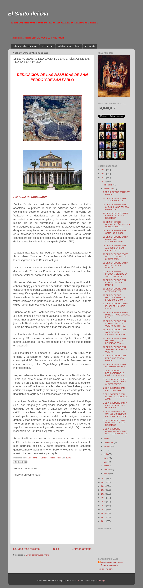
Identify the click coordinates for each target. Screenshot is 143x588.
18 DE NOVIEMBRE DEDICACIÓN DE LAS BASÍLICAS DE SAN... (114, 297)
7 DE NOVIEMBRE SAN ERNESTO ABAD (114, 389)
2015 (103, 505)
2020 (103, 486)
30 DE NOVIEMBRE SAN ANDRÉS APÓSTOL (114, 199)
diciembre (108, 185)
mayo (106, 458)
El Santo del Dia (28, 14)
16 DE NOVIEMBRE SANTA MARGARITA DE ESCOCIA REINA (116, 314)
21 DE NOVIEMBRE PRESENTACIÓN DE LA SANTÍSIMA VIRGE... (115, 273)
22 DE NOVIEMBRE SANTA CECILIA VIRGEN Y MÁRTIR (115, 265)
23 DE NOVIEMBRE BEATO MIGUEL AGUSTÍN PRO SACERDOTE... (115, 256)
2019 (103, 490)
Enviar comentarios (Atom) (37, 555)
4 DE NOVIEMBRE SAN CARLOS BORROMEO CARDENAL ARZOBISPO (115, 413)
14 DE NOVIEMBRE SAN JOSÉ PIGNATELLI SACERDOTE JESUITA (114, 332)
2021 (103, 482)
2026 (103, 170)
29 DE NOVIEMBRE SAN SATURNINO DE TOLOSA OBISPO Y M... (116, 206)
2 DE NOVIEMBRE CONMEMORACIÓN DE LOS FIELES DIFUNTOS (115, 431)
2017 (103, 498)
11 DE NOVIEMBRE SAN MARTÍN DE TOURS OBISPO (114, 358)
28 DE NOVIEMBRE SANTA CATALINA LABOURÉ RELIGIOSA (115, 215)
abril (106, 462)
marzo (107, 466)
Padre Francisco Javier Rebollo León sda (112, 563)
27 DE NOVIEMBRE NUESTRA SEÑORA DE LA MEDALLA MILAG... (116, 224)
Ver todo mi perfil (105, 569)
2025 (103, 174)
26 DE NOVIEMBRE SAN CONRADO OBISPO (114, 231)
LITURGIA (47, 46)
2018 (103, 494)
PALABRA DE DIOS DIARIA (30, 197)
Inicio (56, 548)
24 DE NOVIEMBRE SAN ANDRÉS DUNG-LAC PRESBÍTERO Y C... (114, 247)
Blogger (102, 580)
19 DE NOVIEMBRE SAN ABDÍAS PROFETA (114, 290)
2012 (103, 517)
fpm (77, 580)
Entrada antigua (81, 548)
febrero (107, 469)
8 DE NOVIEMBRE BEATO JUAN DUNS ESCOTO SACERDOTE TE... (115, 381)
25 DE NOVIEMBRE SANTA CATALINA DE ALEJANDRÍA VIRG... (115, 239)
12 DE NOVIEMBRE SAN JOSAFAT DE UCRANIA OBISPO (115, 349)
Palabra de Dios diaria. (69, 46)
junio (106, 454)
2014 (103, 509)
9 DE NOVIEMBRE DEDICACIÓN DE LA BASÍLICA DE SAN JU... (115, 373)
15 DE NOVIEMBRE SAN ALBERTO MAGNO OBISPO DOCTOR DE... (115, 323)
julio (106, 450)
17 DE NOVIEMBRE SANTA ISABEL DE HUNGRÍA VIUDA (115, 306)
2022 (103, 478)
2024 (103, 177)
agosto (107, 446)
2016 (103, 502)
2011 (103, 521)
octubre (107, 438)
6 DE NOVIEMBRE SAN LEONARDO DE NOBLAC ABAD (116, 396)
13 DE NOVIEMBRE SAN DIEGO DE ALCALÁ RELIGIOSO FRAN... (114, 340)
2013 (103, 513)
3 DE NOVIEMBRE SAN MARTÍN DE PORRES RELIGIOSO (114, 422)
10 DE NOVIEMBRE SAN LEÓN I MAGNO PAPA (114, 365)
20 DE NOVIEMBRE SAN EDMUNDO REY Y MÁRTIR (114, 282)
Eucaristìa (90, 46)
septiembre (109, 442)
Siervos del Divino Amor (25, 46)
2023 (103, 181)
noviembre (108, 189)
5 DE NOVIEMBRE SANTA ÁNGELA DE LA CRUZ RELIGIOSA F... (115, 405)
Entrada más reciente (26, 548)
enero (106, 473)
